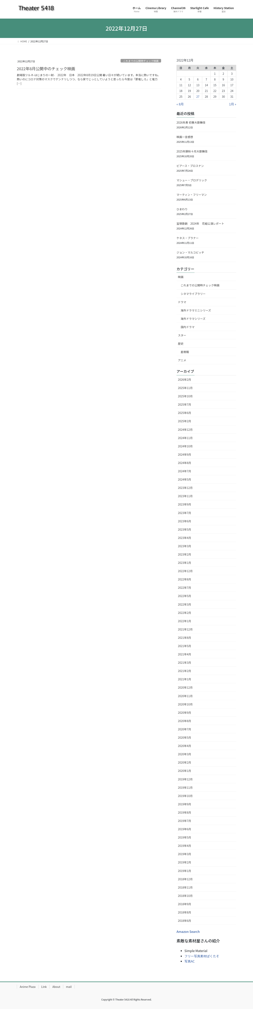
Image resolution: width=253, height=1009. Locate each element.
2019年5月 (184, 837)
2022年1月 (184, 621)
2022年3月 (184, 604)
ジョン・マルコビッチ (190, 252)
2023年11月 (185, 496)
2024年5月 (184, 479)
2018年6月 (184, 921)
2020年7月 (184, 729)
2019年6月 (184, 829)
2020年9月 (184, 713)
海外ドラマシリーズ (193, 319)
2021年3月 (184, 662)
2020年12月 (185, 687)
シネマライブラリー (193, 294)
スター (182, 335)
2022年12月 (185, 571)
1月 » (232, 104)
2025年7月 (184, 404)
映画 (180, 277)
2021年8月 (184, 638)
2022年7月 (184, 588)
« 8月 (180, 104)
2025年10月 (185, 396)
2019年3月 (184, 854)
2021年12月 (185, 629)
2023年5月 (184, 529)
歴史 (180, 343)
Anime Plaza (28, 987)
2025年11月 (185, 388)
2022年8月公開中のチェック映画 (46, 68)
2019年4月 (184, 846)
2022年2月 (184, 613)
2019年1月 (184, 871)
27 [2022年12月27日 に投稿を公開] (197, 96)
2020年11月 (185, 696)
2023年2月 (184, 554)
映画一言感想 (185, 137)
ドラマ (182, 302)
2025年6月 (184, 413)
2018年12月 (185, 879)
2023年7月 (184, 513)
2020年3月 (184, 754)
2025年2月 (184, 421)
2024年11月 (185, 438)
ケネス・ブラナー (188, 238)
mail (69, 987)
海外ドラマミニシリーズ (196, 310)
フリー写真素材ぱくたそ (201, 956)
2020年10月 (185, 704)
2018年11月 (185, 887)
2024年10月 (185, 446)
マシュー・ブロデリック (192, 180)
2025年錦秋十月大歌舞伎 (193, 151)
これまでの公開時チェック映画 (141, 61)
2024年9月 (184, 454)
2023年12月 (185, 488)
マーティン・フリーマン (192, 195)
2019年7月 (184, 821)
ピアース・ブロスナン (190, 166)
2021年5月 (184, 646)
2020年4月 (184, 746)
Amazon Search (188, 931)
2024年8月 (184, 463)
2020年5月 (184, 737)
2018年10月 (185, 896)
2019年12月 (185, 779)
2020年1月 (184, 771)
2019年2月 (184, 862)
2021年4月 (184, 654)
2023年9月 (184, 504)
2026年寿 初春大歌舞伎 (191, 122)
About (56, 987)
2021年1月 (184, 679)
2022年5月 (184, 596)
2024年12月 (185, 430)
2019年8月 (184, 812)
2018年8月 (184, 912)
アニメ (182, 360)
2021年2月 (184, 671)
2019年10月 (185, 796)
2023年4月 (184, 538)
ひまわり (182, 209)
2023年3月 (184, 546)
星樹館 (185, 352)
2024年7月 (184, 471)
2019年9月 (184, 804)
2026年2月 (184, 379)
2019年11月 (185, 787)
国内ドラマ (187, 327)
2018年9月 (184, 904)
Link (44, 987)
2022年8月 (184, 579)
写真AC (189, 961)
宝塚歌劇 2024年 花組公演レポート (200, 223)
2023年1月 (184, 563)
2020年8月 (184, 721)
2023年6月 (184, 521)
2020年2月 (184, 762)
